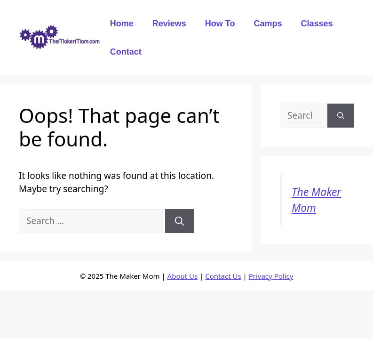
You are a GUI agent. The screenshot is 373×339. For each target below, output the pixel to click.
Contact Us (223, 276)
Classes (317, 23)
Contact (126, 51)
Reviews (169, 23)
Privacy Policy (271, 276)
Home (122, 23)
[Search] (179, 221)
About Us (182, 276)
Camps (268, 23)
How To (220, 23)
